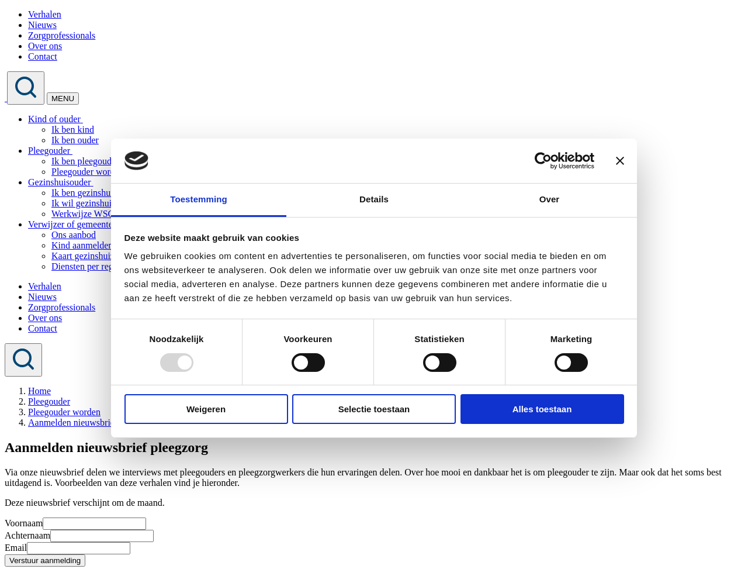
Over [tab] (549, 199)
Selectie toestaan (374, 409)
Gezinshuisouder (59, 182)
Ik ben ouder (75, 140)
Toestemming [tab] (198, 199)
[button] (82, 119)
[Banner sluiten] (620, 161)
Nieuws (42, 25)
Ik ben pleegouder (85, 161)
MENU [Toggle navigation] (62, 98)
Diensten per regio (85, 266)
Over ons (45, 46)
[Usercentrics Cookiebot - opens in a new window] (543, 161)
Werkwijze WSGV (86, 214)
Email (16, 548)
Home (39, 391)
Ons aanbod (73, 235)
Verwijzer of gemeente (70, 224)
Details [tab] (374, 199)
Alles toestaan (542, 409)
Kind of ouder (54, 119)
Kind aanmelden (82, 245)
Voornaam (24, 523)
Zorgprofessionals (61, 35)
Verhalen (44, 14)
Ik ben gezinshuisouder (94, 193)
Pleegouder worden (87, 172)
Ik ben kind (72, 129)
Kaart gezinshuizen (87, 256)
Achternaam (27, 535)
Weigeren (206, 409)
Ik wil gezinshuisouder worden (109, 203)
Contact (42, 56)
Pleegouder (49, 151)
